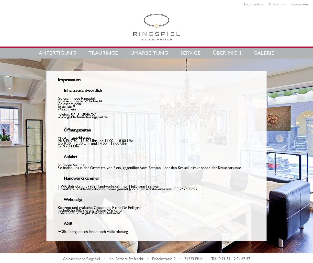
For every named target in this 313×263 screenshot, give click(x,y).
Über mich (227, 52)
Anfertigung (57, 52)
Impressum (299, 4)
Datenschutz (254, 4)
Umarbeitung (149, 52)
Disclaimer (277, 4)
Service (190, 52)
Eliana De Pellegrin (126, 207)
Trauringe (103, 52)
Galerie (264, 52)
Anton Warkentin (109, 210)
